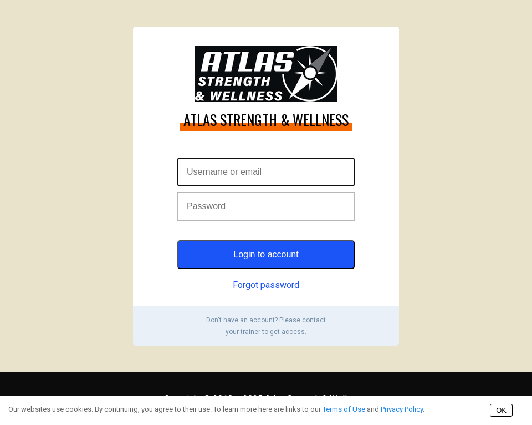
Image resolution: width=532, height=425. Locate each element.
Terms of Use (344, 409)
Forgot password (266, 285)
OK (501, 410)
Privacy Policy (402, 409)
